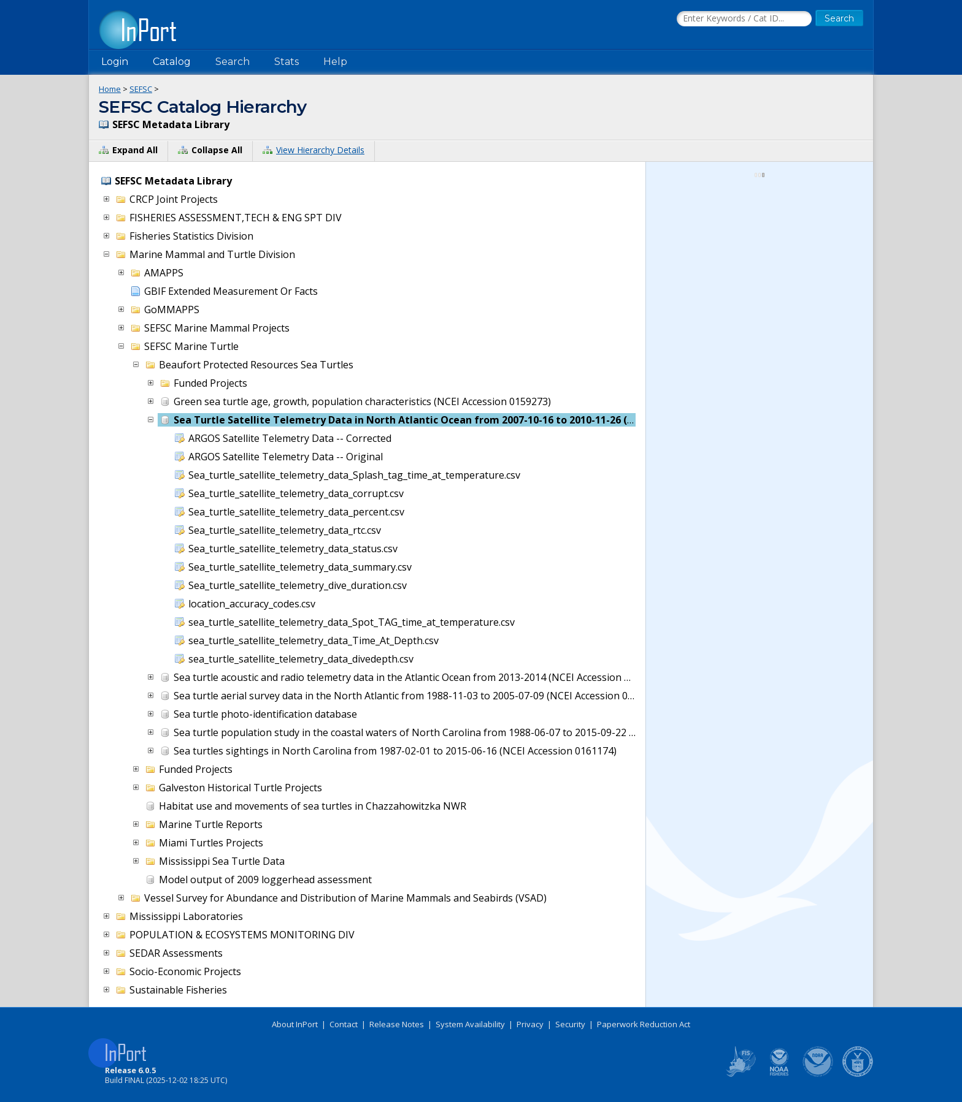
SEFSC (140, 88)
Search (232, 61)
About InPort (295, 1024)
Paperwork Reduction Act (643, 1024)
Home (110, 88)
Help (335, 61)
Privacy (530, 1024)
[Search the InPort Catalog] (744, 19)
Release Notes (396, 1024)
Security (570, 1024)
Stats (286, 61)
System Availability (470, 1024)
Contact (343, 1024)
